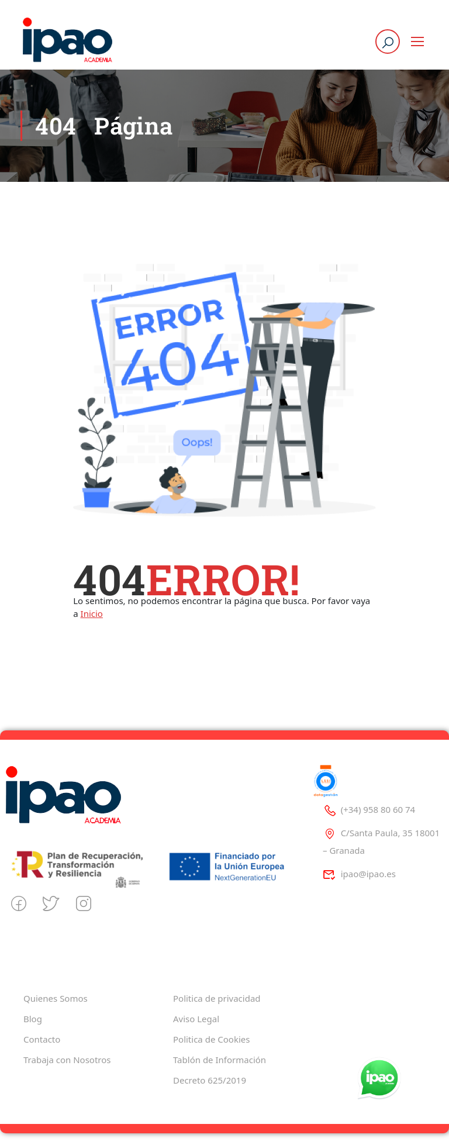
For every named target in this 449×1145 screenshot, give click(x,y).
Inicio (92, 613)
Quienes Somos (55, 998)
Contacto (41, 1039)
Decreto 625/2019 (209, 1080)
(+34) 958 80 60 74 (369, 809)
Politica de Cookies (211, 1039)
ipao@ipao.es (359, 874)
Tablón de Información (219, 1059)
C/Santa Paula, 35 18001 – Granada (381, 841)
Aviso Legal (196, 1019)
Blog (32, 1019)
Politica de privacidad (217, 998)
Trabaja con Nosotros (66, 1059)
